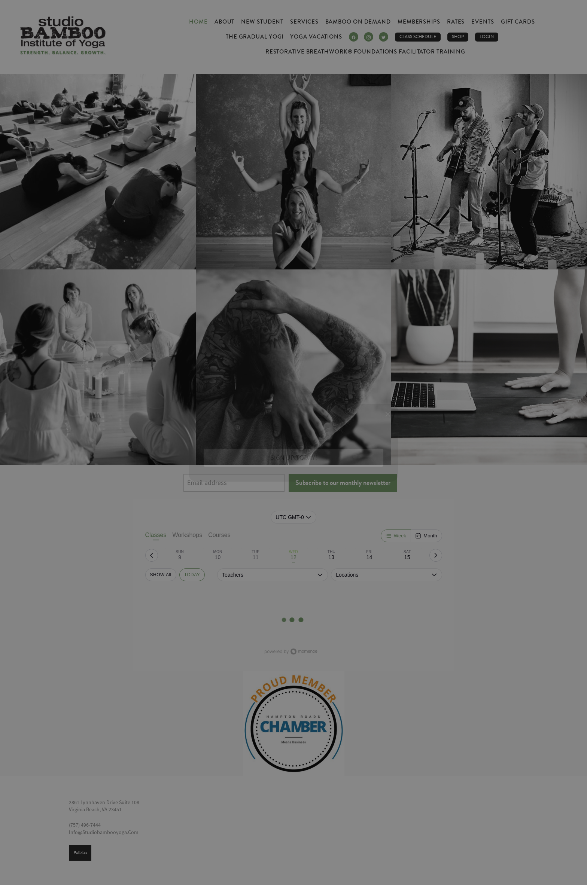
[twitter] (383, 37)
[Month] (426, 536)
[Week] (396, 536)
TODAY (192, 574)
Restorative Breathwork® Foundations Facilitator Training (365, 52)
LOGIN (487, 37)
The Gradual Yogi (254, 37)
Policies (80, 852)
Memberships (419, 22)
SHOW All (160, 574)
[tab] (180, 555)
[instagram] (368, 37)
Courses (219, 535)
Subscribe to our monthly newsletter (342, 483)
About (225, 22)
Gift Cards (518, 22)
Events (482, 22)
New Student (262, 22)
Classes (156, 536)
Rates (456, 22)
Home (198, 22)
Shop (458, 37)
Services (304, 22)
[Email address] (234, 483)
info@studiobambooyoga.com (104, 832)
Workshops (187, 535)
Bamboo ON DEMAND (358, 22)
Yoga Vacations (316, 37)
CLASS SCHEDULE (417, 37)
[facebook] (353, 37)
